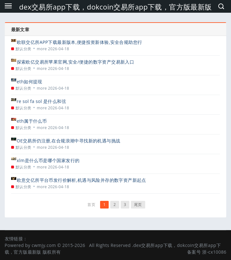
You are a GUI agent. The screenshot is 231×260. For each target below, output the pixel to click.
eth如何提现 (29, 82)
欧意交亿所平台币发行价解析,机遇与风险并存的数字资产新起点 (81, 180)
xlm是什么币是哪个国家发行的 (48, 160)
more (42, 48)
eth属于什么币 (32, 121)
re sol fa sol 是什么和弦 (41, 101)
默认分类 (23, 48)
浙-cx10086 (214, 252)
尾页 (138, 204)
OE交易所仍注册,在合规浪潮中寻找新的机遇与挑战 (68, 141)
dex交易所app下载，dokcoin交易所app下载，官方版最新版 (115, 6)
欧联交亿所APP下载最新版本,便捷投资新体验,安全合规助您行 (79, 42)
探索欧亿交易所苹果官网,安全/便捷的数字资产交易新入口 (75, 62)
